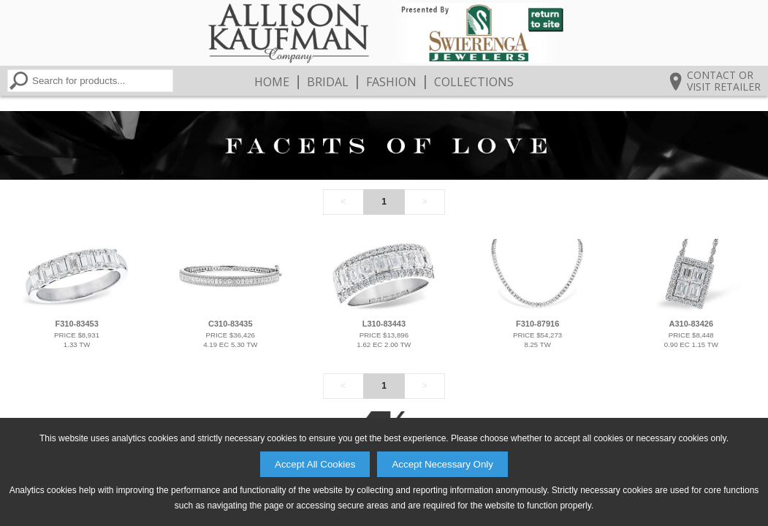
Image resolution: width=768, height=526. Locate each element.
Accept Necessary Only (442, 464)
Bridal (328, 82)
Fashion (391, 82)
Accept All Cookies (315, 464)
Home (271, 82)
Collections (474, 82)
